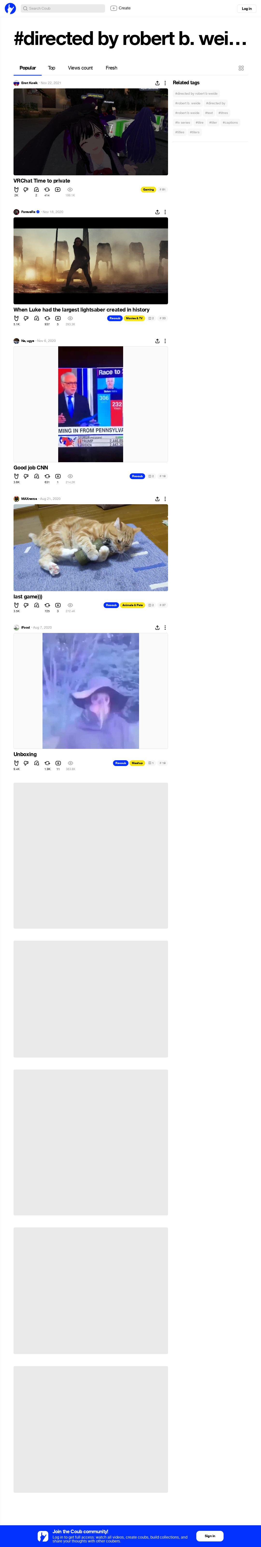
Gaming (148, 190)
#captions (230, 122)
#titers (194, 132)
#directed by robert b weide (196, 93)
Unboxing (25, 754)
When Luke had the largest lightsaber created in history (81, 309)
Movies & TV (134, 318)
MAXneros (29, 499)
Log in (247, 8)
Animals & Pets (132, 605)
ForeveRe (28, 212)
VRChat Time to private (42, 180)
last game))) (28, 596)
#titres (223, 113)
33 (163, 318)
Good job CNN (31, 467)
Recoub (115, 318)
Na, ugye (27, 341)
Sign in (210, 1536)
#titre (200, 122)
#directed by (215, 103)
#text (209, 113)
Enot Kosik (29, 83)
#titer (213, 122)
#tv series (182, 122)
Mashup (137, 763)
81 (163, 189)
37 (163, 605)
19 (163, 476)
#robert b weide (187, 113)
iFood (25, 627)
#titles (179, 132)
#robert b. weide (187, 103)
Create (120, 8)
